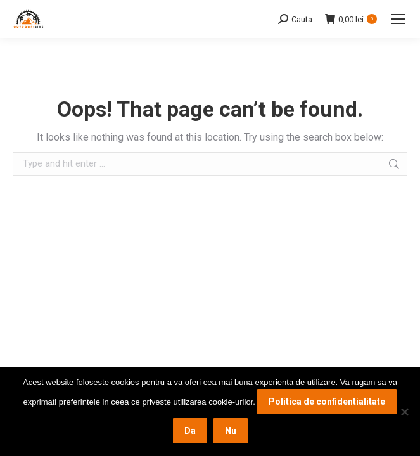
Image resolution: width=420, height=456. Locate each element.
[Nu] (404, 411)
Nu (230, 431)
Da (190, 431)
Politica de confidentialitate (327, 401)
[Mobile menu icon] (398, 19)
